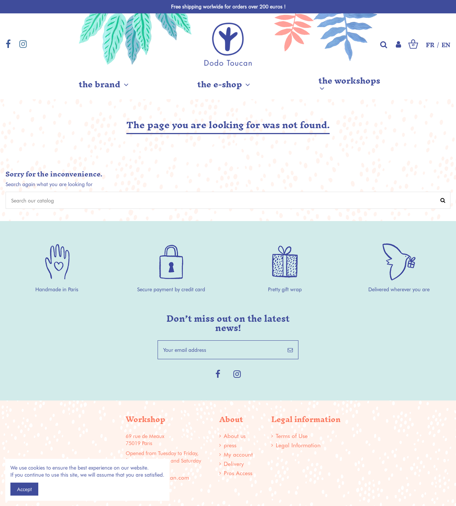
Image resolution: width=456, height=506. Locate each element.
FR (430, 45)
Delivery (234, 463)
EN (446, 45)
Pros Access (238, 473)
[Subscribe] (290, 350)
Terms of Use (292, 435)
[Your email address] (220, 350)
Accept (24, 489)
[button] (103, 84)
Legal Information (298, 445)
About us (235, 435)
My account (238, 454)
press (230, 445)
